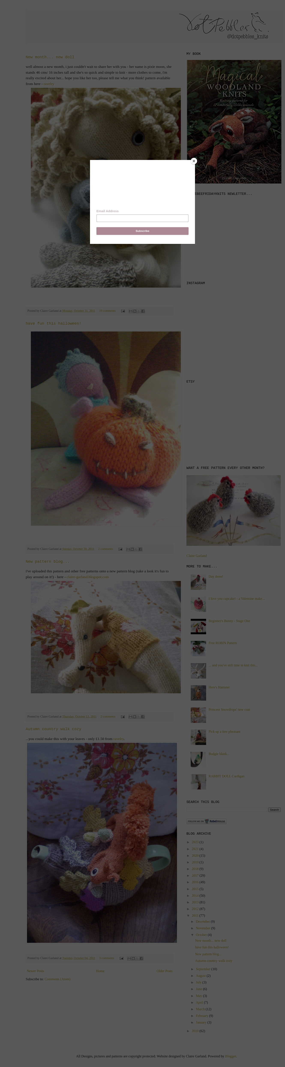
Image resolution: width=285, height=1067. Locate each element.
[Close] (194, 161)
